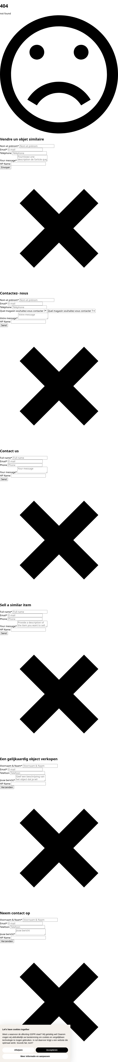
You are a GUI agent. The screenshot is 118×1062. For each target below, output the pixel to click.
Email (4, 149)
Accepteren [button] (51, 1050)
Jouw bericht (8, 780)
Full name (6, 457)
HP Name (5, 163)
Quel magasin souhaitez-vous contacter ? (23, 311)
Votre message (9, 318)
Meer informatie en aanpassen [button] (35, 1056)
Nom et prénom (9, 146)
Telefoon (5, 773)
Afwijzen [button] (18, 1050)
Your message (8, 160)
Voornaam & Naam (11, 765)
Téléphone (6, 153)
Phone (4, 465)
